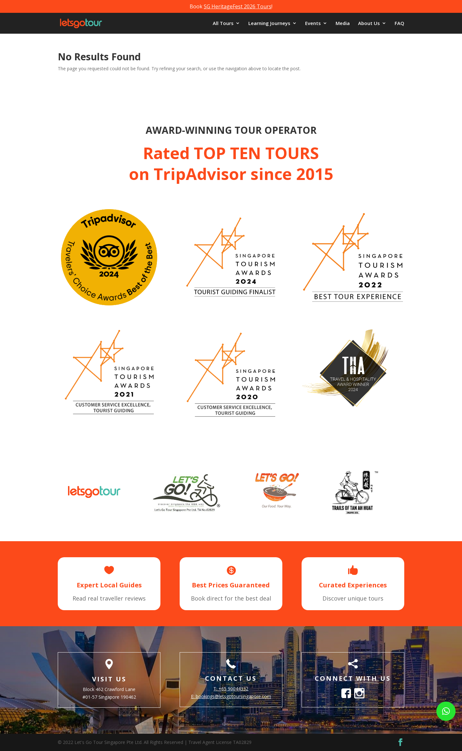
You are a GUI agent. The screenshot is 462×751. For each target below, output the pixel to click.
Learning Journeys (269, 23)
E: (231, 696)
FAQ (399, 23)
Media (343, 23)
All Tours (223, 23)
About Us (369, 23)
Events (313, 23)
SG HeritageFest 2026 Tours (237, 6)
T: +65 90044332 (230, 689)
